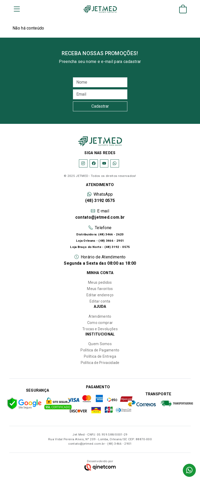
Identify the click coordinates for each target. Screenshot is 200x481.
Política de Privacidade (100, 363)
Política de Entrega (100, 356)
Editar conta (100, 301)
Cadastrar (100, 106)
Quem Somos (100, 344)
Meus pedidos (100, 282)
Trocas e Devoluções (100, 329)
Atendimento (100, 316)
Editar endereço (100, 295)
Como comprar (100, 323)
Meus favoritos (100, 289)
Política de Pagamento (99, 350)
